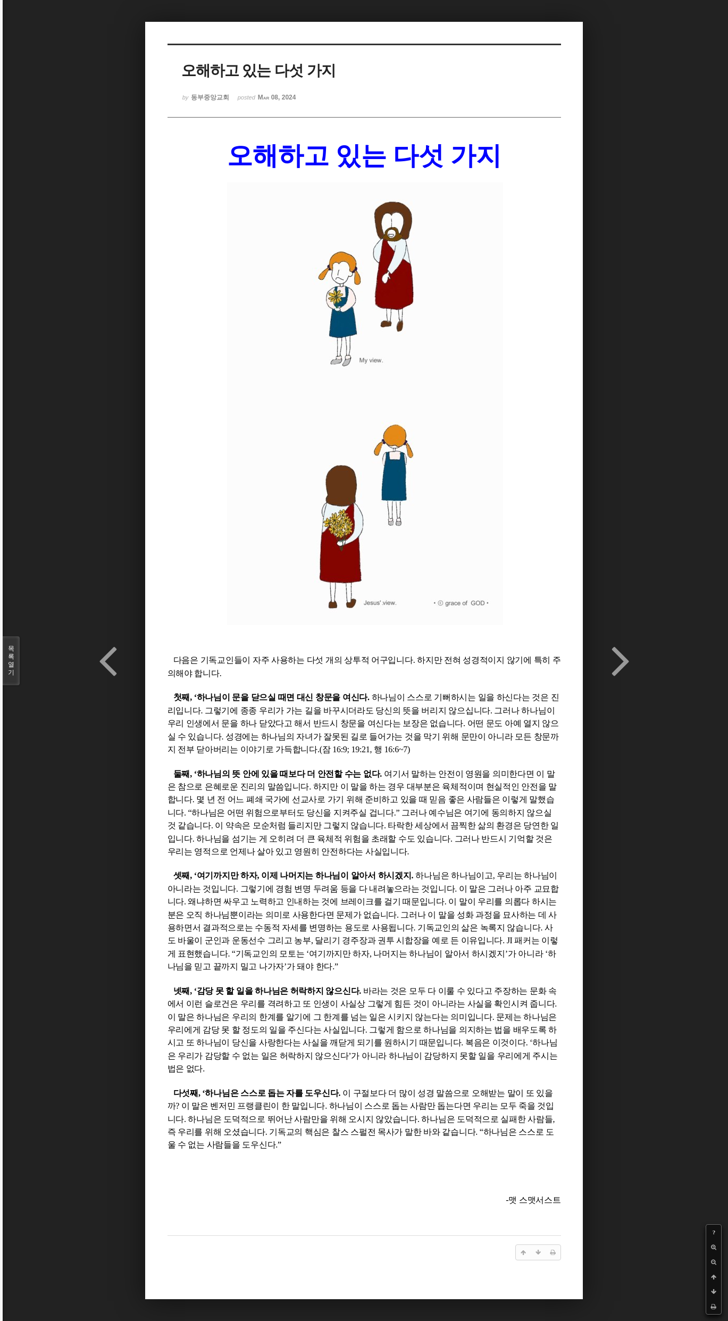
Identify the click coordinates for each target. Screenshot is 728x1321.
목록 (11, 661)
